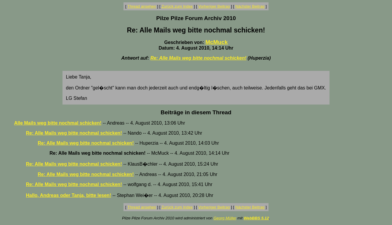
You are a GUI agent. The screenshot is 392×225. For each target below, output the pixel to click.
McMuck (216, 42)
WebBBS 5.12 (256, 218)
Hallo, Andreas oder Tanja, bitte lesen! (68, 195)
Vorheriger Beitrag (214, 6)
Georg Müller (224, 218)
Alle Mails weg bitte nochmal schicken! (57, 122)
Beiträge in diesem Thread (196, 112)
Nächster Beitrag (249, 6)
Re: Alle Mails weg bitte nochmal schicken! (198, 58)
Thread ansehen (141, 6)
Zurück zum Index (177, 6)
